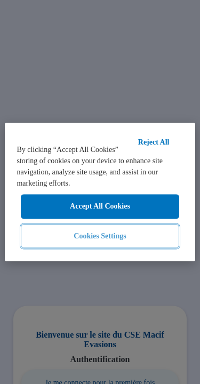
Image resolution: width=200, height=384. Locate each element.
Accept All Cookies (100, 206)
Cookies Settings (100, 236)
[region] (100, 192)
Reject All (154, 142)
